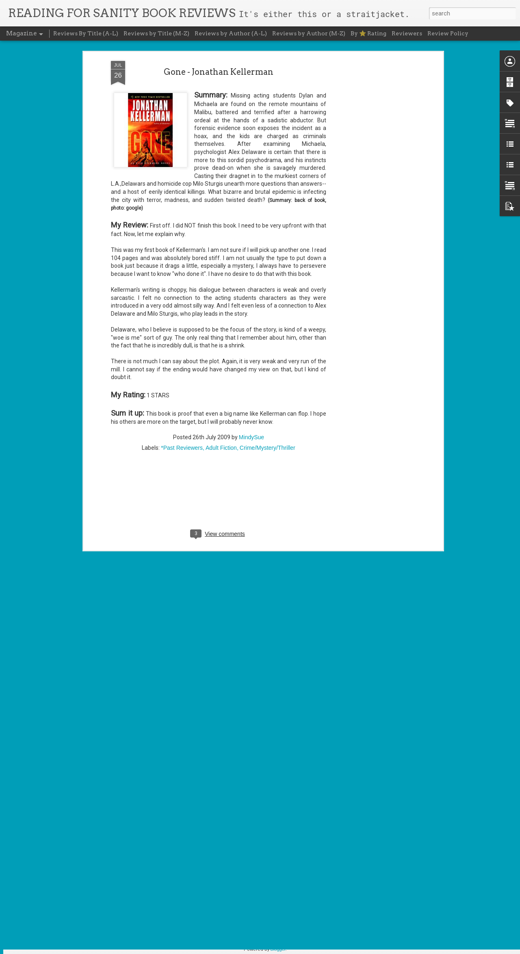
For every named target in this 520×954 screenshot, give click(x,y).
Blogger (278, 949)
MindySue (251, 281)
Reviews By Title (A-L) (85, 33)
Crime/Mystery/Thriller (267, 291)
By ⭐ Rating (368, 33)
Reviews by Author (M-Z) (308, 33)
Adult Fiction (221, 291)
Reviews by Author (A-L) (231, 33)
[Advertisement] (218, 343)
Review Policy (447, 33)
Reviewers (407, 33)
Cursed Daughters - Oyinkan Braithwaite (245, 761)
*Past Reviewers (182, 291)
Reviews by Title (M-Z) (156, 33)
